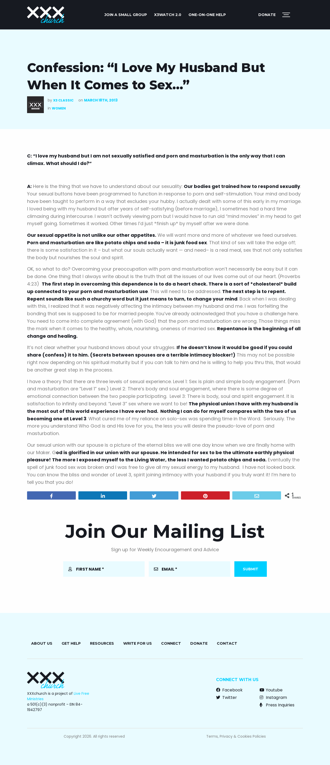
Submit (250, 569)
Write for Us (137, 643)
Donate (267, 14)
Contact (227, 643)
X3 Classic (63, 100)
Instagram (273, 697)
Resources (102, 643)
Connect (171, 643)
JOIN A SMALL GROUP (125, 14)
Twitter (226, 697)
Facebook (229, 690)
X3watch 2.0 (167, 14)
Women (59, 108)
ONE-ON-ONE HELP (207, 14)
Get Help (71, 643)
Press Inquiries (277, 705)
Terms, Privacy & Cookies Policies (236, 736)
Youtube (271, 690)
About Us (41, 643)
